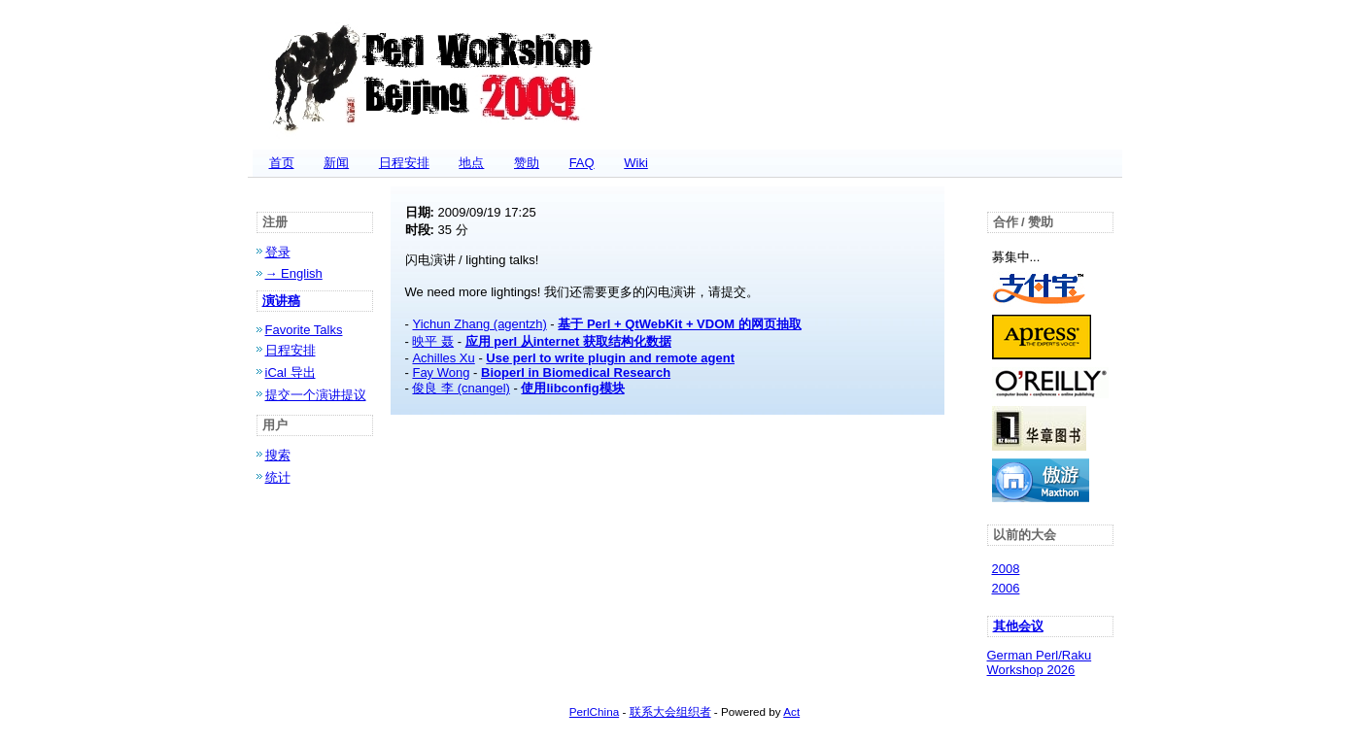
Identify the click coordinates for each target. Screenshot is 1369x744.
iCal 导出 (290, 372)
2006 (1006, 588)
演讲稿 (281, 300)
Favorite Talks (304, 329)
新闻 (336, 162)
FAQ (582, 162)
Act (791, 711)
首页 (281, 162)
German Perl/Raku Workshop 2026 (1039, 662)
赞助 (526, 162)
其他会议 (1018, 626)
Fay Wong (440, 372)
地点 (471, 162)
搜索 (278, 455)
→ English (294, 273)
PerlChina (594, 711)
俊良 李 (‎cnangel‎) (460, 388)
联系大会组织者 (670, 711)
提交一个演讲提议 (315, 395)
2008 (1006, 568)
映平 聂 (433, 341)
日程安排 (404, 162)
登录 (278, 252)
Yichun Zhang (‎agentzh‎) (479, 324)
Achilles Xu (443, 358)
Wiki (636, 162)
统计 (278, 477)
